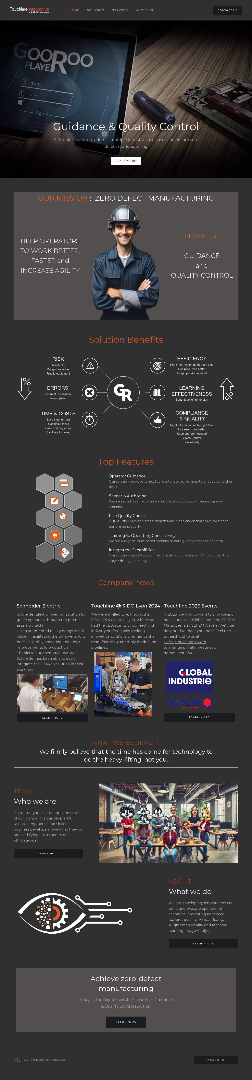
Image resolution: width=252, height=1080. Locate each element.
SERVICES (120, 10)
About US (144, 10)
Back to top (216, 1059)
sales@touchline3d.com (185, 642)
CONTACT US (227, 10)
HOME (74, 10)
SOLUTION (95, 10)
